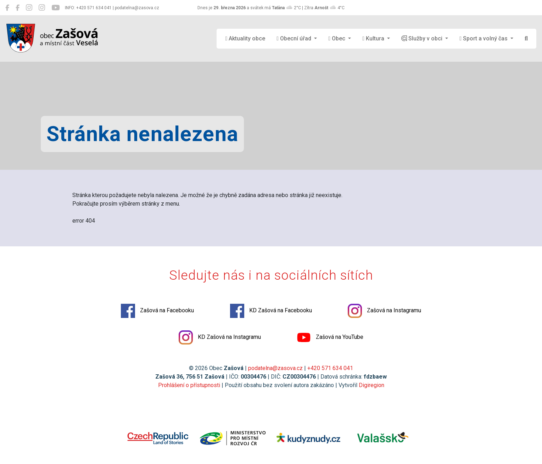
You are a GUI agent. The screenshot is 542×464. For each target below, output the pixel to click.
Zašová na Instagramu (387, 313)
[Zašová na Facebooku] (7, 8)
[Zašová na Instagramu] (29, 8)
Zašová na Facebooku (155, 313)
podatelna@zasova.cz (275, 370)
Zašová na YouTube (331, 339)
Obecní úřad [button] (294, 38)
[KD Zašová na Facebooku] (17, 8)
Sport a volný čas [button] (484, 38)
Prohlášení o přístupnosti (189, 387)
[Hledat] (526, 39)
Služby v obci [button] (422, 38)
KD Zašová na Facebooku (271, 313)
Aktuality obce (245, 38)
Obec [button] (337, 38)
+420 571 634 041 (330, 370)
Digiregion (371, 387)
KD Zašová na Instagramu (219, 339)
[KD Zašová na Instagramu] (42, 8)
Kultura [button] (374, 38)
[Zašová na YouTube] (55, 8)
